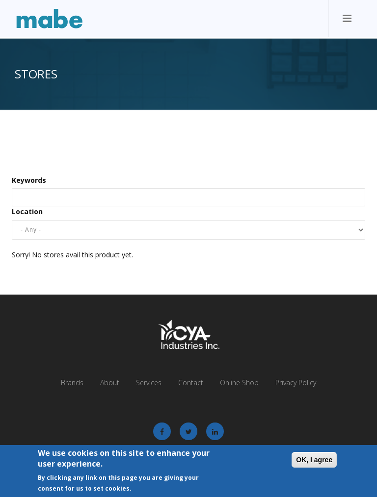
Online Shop (239, 382)
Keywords (29, 180)
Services (149, 382)
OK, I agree (314, 460)
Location (27, 211)
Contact (190, 382)
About (109, 382)
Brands (72, 382)
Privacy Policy (295, 382)
